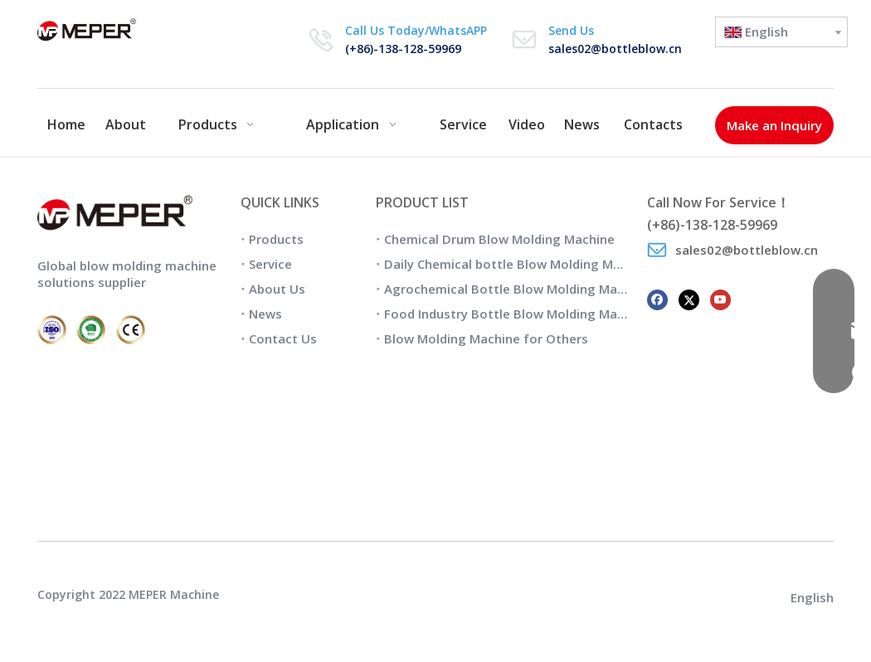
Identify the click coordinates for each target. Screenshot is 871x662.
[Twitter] (689, 298)
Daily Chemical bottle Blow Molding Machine (518, 264)
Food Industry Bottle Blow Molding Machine (517, 313)
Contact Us (283, 338)
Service (270, 264)
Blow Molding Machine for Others (486, 338)
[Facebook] (657, 298)
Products (276, 239)
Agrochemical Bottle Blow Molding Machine (517, 288)
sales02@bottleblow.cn (615, 48)
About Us (277, 288)
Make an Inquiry (774, 125)
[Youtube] (720, 298)
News (265, 313)
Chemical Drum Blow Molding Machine (499, 239)
